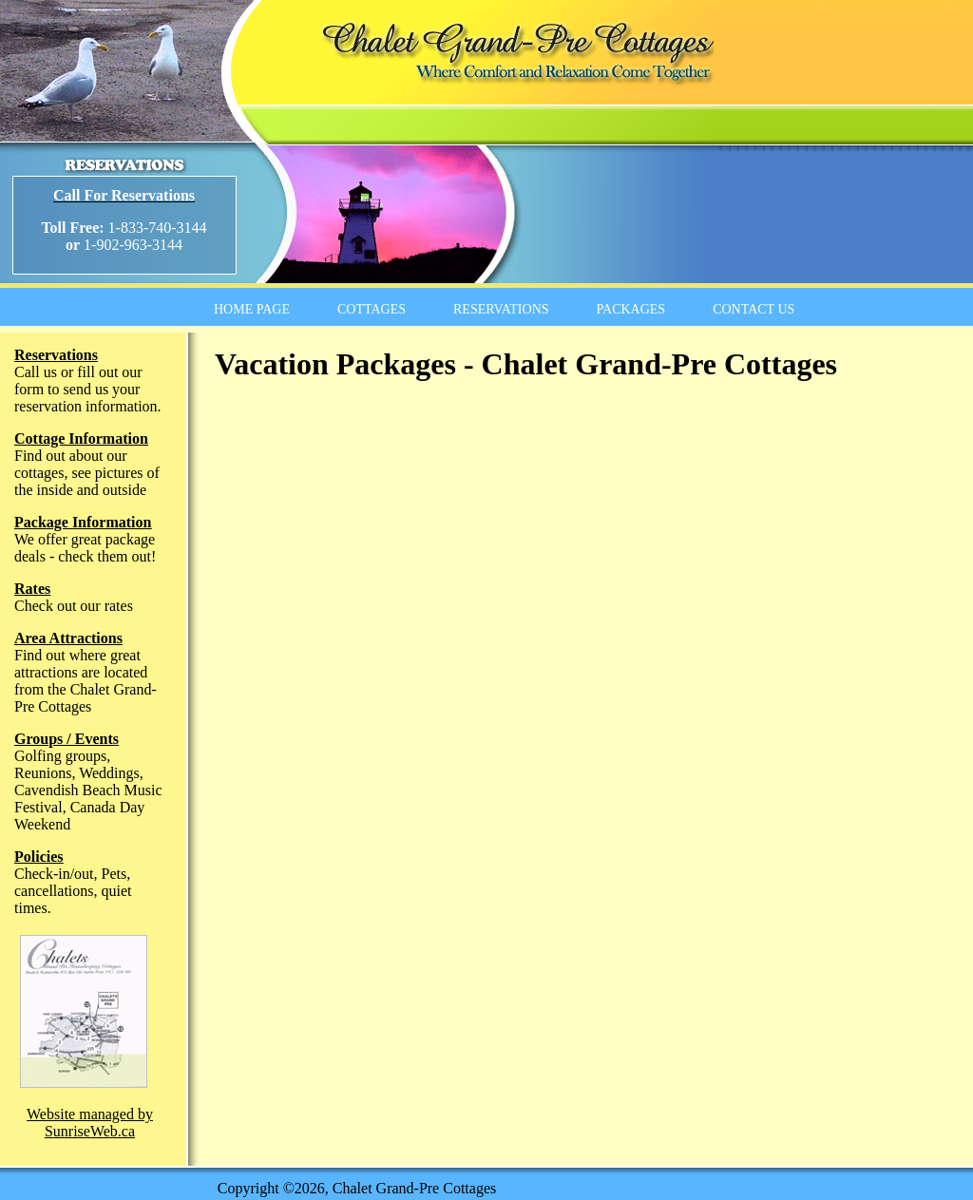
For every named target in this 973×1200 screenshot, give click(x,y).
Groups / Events (66, 739)
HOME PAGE (252, 309)
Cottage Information (81, 438)
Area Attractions (68, 638)
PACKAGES (631, 309)
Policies (39, 856)
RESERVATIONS (501, 309)
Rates (32, 589)
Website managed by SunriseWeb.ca (90, 1122)
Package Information (82, 522)
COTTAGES (371, 309)
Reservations (56, 355)
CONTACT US (753, 309)
